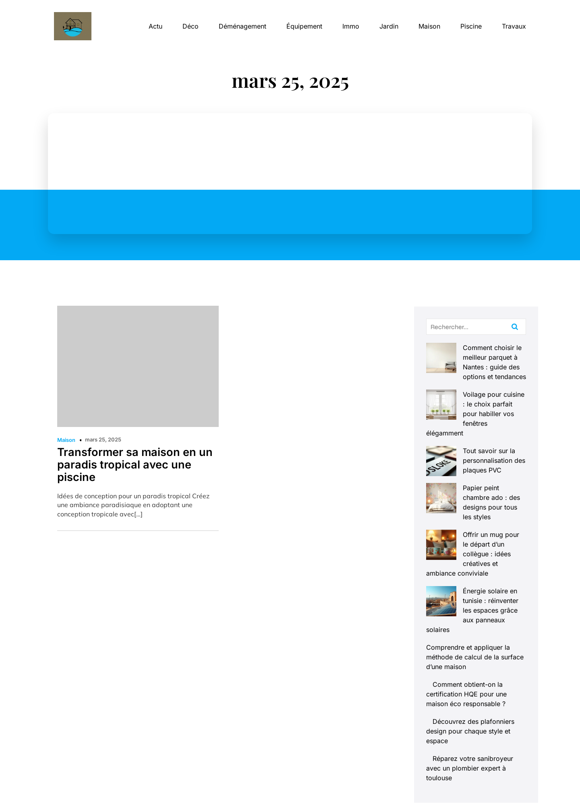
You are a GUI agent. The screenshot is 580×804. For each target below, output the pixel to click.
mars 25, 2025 (103, 439)
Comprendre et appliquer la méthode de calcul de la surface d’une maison (475, 570)
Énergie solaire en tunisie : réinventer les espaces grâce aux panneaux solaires (476, 533)
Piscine (471, 26)
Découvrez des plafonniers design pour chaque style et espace (470, 644)
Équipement (304, 26)
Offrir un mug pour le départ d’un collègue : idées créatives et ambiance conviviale (476, 496)
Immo (350, 26)
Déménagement (242, 26)
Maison (429, 26)
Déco (190, 26)
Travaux (514, 26)
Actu (155, 26)
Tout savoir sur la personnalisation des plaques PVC (470, 431)
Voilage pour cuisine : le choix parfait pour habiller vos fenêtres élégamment (476, 394)
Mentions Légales (403, 783)
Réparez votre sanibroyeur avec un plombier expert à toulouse (469, 681)
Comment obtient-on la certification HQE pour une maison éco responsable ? (466, 607)
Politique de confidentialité (485, 783)
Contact (348, 783)
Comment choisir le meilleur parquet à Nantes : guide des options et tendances (471, 357)
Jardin (388, 26)
